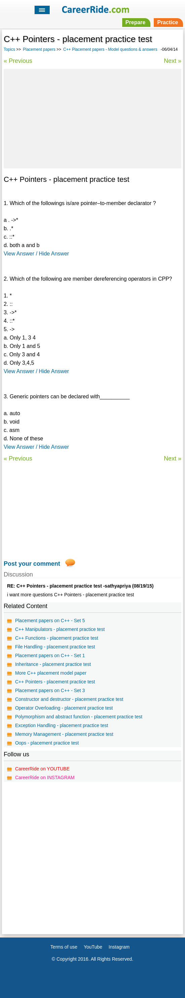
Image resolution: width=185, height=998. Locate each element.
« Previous (18, 60)
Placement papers (39, 49)
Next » (172, 60)
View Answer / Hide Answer (36, 253)
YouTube (93, 947)
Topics (9, 49)
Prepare (136, 22)
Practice (167, 22)
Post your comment (32, 563)
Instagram (119, 947)
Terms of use (63, 947)
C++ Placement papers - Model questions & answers (110, 49)
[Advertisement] (92, 118)
